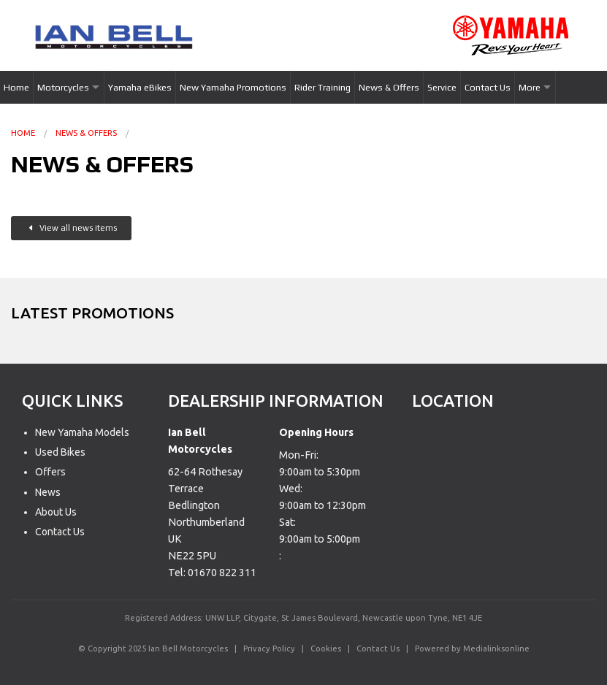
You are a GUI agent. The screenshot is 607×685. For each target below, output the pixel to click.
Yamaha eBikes (140, 87)
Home (16, 87)
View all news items (73, 227)
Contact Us (488, 87)
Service (442, 87)
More (530, 87)
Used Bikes (60, 452)
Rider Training (322, 87)
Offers (50, 472)
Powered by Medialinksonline (472, 648)
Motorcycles (63, 87)
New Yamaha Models (82, 432)
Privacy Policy (269, 648)
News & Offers (389, 87)
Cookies (325, 648)
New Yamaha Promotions (233, 87)
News (48, 492)
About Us (56, 512)
